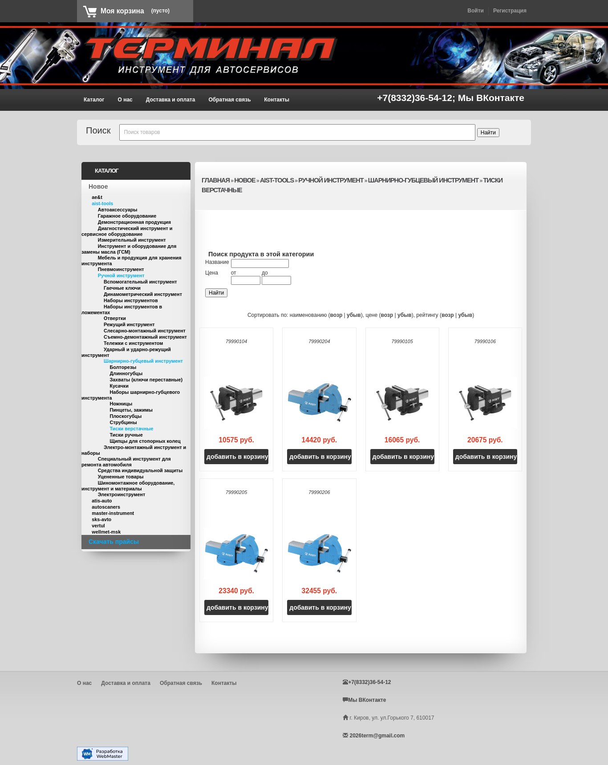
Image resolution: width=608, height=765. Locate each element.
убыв (354, 315)
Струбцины (123, 422)
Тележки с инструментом (133, 343)
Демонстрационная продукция (134, 222)
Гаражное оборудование (127, 216)
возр (336, 315)
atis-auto (102, 500)
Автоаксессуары (118, 209)
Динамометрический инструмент (143, 294)
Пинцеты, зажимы (131, 410)
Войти (475, 11)
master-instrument (113, 513)
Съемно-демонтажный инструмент (145, 337)
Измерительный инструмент (132, 240)
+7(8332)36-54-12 (369, 682)
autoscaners (106, 507)
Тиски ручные (125, 434)
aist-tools (102, 203)
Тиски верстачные (131, 428)
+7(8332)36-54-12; (417, 98)
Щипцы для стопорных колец (144, 441)
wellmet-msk (106, 531)
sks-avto (101, 519)
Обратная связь (229, 100)
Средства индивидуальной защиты (140, 470)
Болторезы (122, 367)
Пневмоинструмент (121, 269)
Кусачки (119, 386)
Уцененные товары (121, 476)
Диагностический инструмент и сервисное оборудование (126, 231)
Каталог (94, 100)
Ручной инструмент (121, 275)
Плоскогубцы (125, 416)
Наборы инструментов (131, 300)
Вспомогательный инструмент (140, 281)
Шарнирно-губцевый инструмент (143, 361)
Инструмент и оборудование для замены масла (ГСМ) (128, 249)
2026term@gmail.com (377, 736)
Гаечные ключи (122, 288)
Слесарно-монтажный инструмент (145, 330)
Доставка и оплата (170, 100)
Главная (216, 180)
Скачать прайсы (114, 541)
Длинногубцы (125, 373)
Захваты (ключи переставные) (145, 379)
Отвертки (115, 318)
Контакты (277, 100)
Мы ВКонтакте (491, 98)
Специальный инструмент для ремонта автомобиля (126, 461)
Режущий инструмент (129, 324)
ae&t (97, 197)
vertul (98, 525)
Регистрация (510, 11)
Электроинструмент (122, 494)
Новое (98, 186)
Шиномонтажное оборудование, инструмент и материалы (127, 485)
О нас (125, 100)
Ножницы (120, 403)
